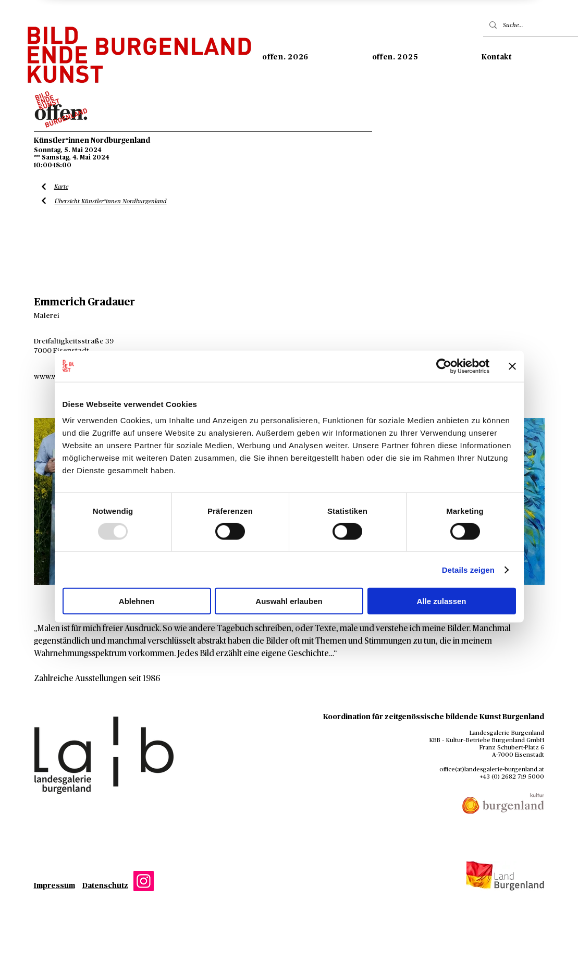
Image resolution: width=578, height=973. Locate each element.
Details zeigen (468, 569)
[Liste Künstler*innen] (44, 187)
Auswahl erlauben (288, 601)
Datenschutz (105, 886)
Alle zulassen (441, 601)
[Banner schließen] (512, 366)
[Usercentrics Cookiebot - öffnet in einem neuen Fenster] (443, 366)
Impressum (54, 886)
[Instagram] (143, 881)
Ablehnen (136, 601)
